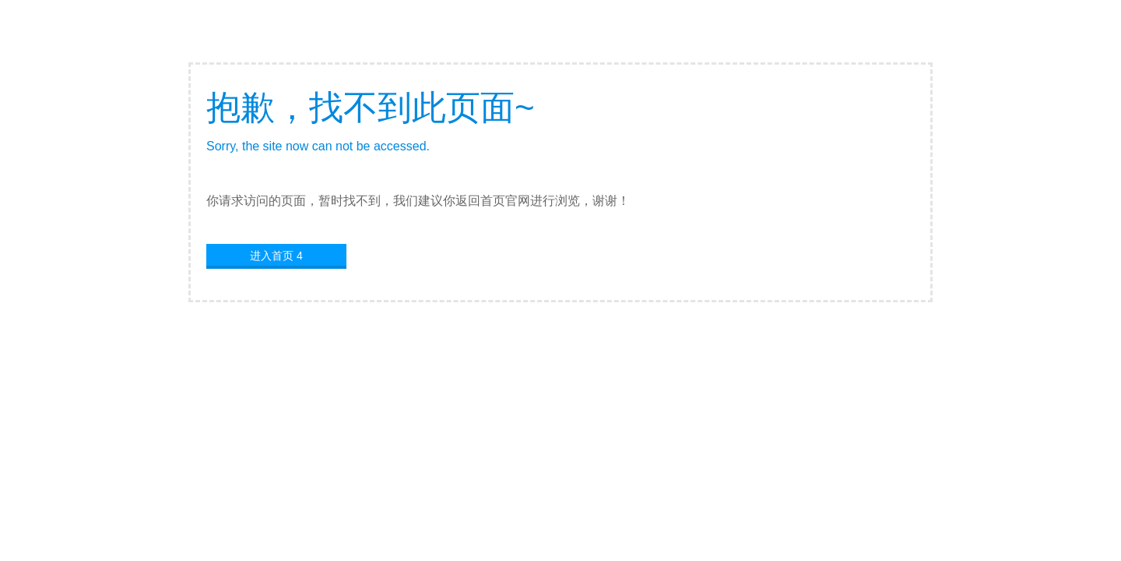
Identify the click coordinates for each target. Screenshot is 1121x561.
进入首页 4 (276, 255)
